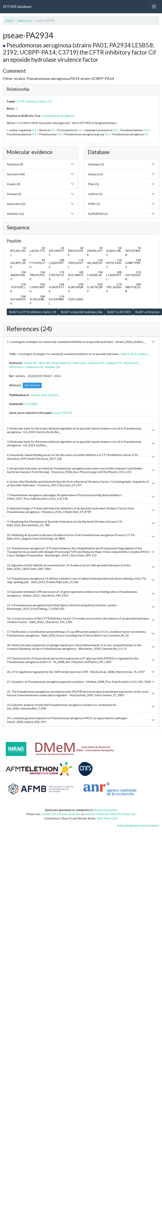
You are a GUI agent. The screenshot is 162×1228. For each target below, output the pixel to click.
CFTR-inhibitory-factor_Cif (34, 101)
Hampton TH (114, 363)
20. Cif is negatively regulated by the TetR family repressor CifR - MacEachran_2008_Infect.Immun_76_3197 (76, 671)
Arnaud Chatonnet (106, 810)
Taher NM (44, 363)
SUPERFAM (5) (98, 213)
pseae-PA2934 (62, 412)
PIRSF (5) (94, 204)
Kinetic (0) (13, 184)
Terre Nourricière (107, 818)
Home (9, 20)
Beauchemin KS (61, 363)
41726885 (31, 404)
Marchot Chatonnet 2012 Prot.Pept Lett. (110, 814)
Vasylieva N (131, 363)
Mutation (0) (15, 164)
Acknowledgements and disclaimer (138, 825)
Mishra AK (79, 363)
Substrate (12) (16, 204)
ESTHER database (17, 6)
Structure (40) (16, 174)
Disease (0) (14, 194)
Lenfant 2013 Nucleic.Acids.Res (60, 814)
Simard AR (30, 363)
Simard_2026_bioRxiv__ (135, 354)
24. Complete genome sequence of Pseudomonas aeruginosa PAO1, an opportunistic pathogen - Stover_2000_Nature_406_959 (68, 719)
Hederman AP (95, 363)
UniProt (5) (95, 194)
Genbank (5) (96, 164)
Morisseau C (17, 367)
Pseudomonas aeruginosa (58, 115)
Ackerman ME (35, 367)
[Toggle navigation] (154, 6)
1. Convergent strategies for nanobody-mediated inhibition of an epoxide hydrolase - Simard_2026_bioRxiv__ (76, 341)
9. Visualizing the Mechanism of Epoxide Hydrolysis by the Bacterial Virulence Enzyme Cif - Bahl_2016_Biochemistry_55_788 (65, 523)
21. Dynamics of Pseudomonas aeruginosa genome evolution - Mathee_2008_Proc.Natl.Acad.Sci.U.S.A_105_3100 (79, 681)
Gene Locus (24, 20)
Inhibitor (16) (15, 213)
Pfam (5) (93, 184)
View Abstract (32, 385)
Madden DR (52, 367)
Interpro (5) (95, 174)
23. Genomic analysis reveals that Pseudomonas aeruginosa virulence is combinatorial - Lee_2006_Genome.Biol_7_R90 (62, 706)
